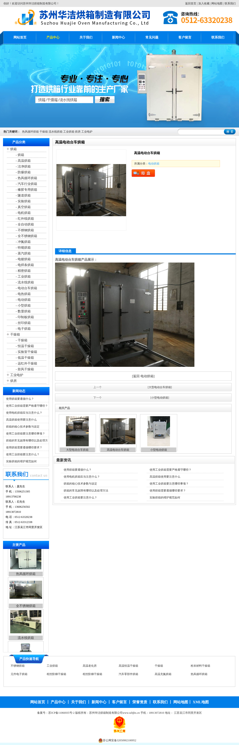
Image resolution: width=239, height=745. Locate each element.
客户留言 (184, 37)
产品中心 (52, 37)
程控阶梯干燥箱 (56, 675)
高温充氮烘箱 (163, 675)
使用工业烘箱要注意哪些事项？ (25, 433)
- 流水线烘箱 (24, 282)
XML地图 (201, 702)
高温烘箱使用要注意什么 (21, 419)
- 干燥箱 (21, 340)
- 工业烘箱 (23, 276)
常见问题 (151, 37)
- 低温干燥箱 (24, 357)
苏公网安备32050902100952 (119, 740)
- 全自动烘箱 (24, 224)
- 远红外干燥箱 (26, 363)
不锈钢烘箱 (18, 667)
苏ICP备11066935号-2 (61, 712)
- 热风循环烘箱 (26, 178)
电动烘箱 (153, 163)
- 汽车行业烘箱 (26, 184)
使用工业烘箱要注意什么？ (22, 454)
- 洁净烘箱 (23, 166)
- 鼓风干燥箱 (24, 369)
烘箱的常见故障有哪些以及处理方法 (86, 490)
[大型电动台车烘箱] (160, 387)
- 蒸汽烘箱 (23, 253)
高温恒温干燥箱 (128, 667)
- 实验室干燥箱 (26, 352)
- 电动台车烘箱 (26, 288)
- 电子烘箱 (23, 328)
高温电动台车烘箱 (118, 449)
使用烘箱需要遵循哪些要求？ (24, 447)
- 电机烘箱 (23, 213)
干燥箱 (43, 131)
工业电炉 (86, 131)
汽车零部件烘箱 (128, 675)
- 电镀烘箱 (23, 259)
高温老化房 (90, 667)
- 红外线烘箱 (24, 218)
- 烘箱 (19, 155)
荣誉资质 (139, 702)
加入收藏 (204, 3)
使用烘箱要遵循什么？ (20, 398)
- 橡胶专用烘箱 (26, 189)
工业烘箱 (68, 131)
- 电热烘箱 (23, 294)
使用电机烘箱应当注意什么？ (24, 412)
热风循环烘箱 (30, 131)
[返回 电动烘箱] (143, 376)
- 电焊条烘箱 (24, 265)
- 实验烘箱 (23, 201)
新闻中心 (118, 37)
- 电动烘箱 (23, 299)
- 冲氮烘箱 (23, 242)
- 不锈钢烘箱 (24, 230)
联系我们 (230, 3)
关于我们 (85, 37)
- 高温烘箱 (23, 160)
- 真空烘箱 (23, 207)
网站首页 (19, 37)
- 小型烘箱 (23, 305)
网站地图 (217, 3)
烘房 (78, 131)
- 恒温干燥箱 (24, 346)
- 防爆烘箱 (23, 172)
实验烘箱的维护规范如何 (21, 461)
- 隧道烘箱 (23, 195)
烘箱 (13, 149)
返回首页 (190, 3)
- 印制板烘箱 (24, 317)
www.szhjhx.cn (131, 712)
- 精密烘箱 (23, 271)
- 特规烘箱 (23, 247)
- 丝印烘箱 (23, 323)
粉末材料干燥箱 (200, 667)
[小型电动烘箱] (160, 397)
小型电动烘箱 (158, 449)
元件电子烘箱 (19, 675)
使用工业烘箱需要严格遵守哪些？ (27, 405)
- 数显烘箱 (23, 311)
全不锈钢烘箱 (26, 611)
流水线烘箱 (55, 131)
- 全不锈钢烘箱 (26, 236)
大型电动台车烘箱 (77, 449)
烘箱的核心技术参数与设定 (22, 426)
